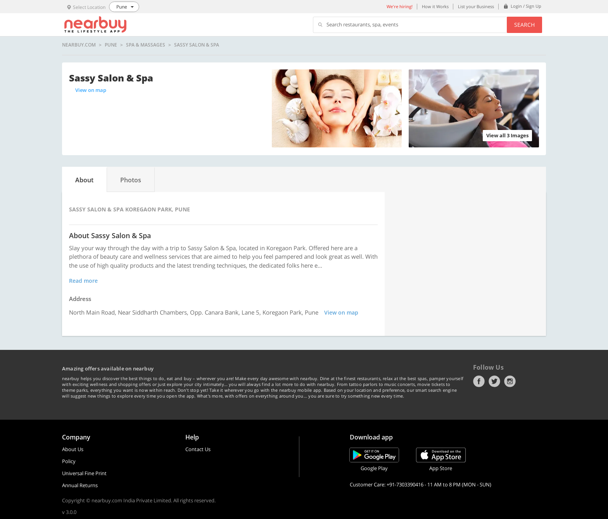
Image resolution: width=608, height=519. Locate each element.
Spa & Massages (145, 45)
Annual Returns (80, 485)
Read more (83, 280)
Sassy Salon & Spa (196, 45)
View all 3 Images (507, 135)
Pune (111, 45)
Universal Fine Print (84, 473)
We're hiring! (400, 6)
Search (524, 24)
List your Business (476, 6)
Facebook (479, 381)
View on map (90, 89)
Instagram (510, 381)
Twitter (494, 381)
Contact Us (198, 449)
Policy (69, 461)
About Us (72, 449)
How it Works (435, 6)
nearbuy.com (79, 45)
